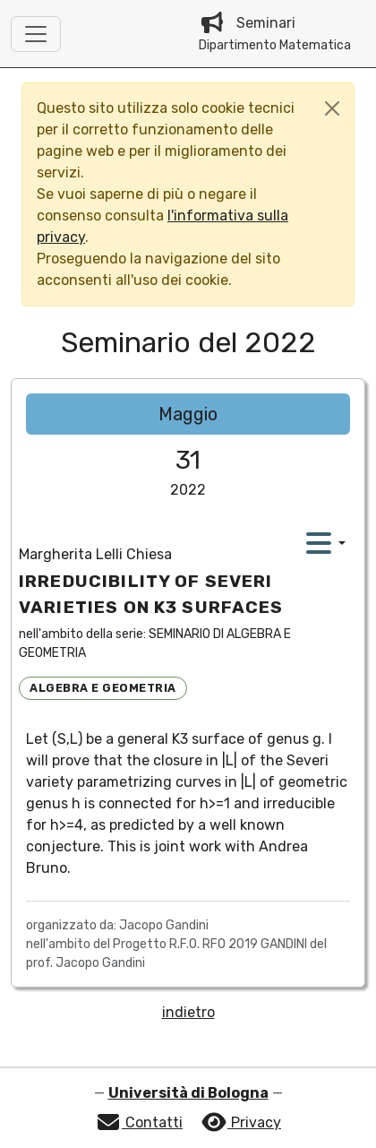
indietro (188, 1012)
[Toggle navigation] (36, 34)
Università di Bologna (188, 1092)
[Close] (332, 108)
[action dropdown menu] (326, 543)
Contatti (139, 1122)
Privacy (241, 1122)
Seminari (275, 34)
